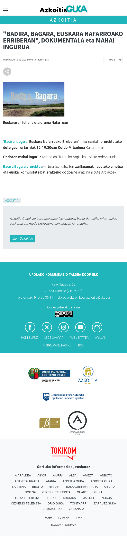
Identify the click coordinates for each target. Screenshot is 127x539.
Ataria (51, 481)
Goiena (30, 492)
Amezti (88, 475)
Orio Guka (55, 503)
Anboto (106, 475)
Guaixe (82, 492)
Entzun (111, 60)
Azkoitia (63, 20)
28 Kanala (76, 509)
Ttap (79, 518)
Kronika (69, 498)
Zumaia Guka (52, 509)
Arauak (100, 338)
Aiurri (58, 475)
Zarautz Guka (105, 503)
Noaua (107, 498)
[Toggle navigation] (5, 8)
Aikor (41, 475)
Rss (81, 345)
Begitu (37, 486)
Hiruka (51, 498)
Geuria (109, 486)
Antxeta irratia (27, 481)
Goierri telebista (56, 492)
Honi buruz (29, 338)
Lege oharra (53, 338)
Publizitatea (79, 338)
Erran (54, 486)
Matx (48, 518)
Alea (72, 475)
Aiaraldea (23, 475)
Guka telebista (27, 498)
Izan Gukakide (22, 238)
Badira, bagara (15, 142)
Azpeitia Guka (73, 481)
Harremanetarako (57, 345)
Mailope (88, 498)
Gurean (63, 518)
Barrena (19, 486)
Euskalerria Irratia (82, 486)
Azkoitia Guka (101, 481)
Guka (98, 492)
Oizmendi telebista (26, 503)
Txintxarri (78, 503)
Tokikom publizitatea (63, 525)
